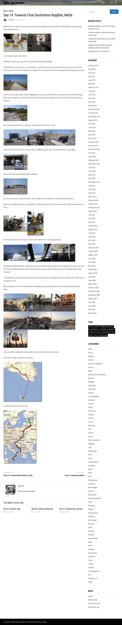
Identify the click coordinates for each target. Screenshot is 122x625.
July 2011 (91, 215)
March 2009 (92, 269)
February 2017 (93, 87)
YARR (90, 582)
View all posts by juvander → (27, 491)
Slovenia (91, 535)
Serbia (90, 527)
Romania (91, 516)
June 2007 (92, 306)
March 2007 (92, 313)
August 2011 (92, 211)
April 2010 (91, 244)
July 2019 (91, 73)
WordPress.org (93, 607)
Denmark (91, 400)
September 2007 (94, 295)
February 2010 (93, 247)
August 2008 (92, 273)
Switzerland (92, 553)
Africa (90, 353)
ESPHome (92, 332)
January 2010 (93, 251)
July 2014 (91, 153)
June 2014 (92, 156)
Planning (91, 505)
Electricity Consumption (107, 329)
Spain (90, 542)
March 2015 (92, 138)
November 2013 (94, 164)
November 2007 (94, 291)
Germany (91, 425)
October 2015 (93, 113)
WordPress (36, 622)
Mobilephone (93, 480)
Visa (89, 575)
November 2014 (94, 149)
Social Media (92, 538)
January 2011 (93, 226)
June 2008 (92, 280)
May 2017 (91, 84)
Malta (5, 11)
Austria (90, 367)
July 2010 (91, 233)
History (91, 433)
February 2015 (93, 142)
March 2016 (92, 105)
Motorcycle (92, 495)
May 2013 (91, 175)
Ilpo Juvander (14, 2)
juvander (11, 20)
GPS (89, 429)
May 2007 (91, 309)
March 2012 (92, 196)
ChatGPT (96, 327)
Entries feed (92, 600)
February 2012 (93, 200)
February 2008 (93, 287)
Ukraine (91, 567)
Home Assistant (106, 332)
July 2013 (91, 167)
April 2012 (91, 193)
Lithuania (91, 465)
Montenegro (92, 487)
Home (98, 332)
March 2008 (92, 284)
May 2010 (91, 240)
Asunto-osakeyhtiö (95, 363)
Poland (90, 509)
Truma (95, 335)
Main (103, 3)
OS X (90, 502)
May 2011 (91, 222)
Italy (89, 447)
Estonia (91, 414)
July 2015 (91, 124)
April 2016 (91, 102)
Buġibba (54, 278)
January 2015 (93, 145)
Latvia (90, 458)
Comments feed (94, 603)
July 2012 (91, 186)
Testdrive (91, 556)
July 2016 (91, 91)
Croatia (91, 393)
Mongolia (91, 484)
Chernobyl (91, 385)
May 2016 (91, 98)
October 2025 (93, 65)
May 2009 (91, 266)
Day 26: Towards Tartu (12, 509)
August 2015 (92, 120)
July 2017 (91, 76)
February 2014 (93, 160)
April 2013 (91, 178)
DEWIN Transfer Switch (107, 327)
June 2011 (92, 218)
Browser (91, 378)
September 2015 (94, 116)
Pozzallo (25, 125)
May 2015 (91, 131)
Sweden (91, 549)
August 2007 (92, 298)
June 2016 (92, 94)
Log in (90, 596)
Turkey (90, 564)
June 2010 (92, 236)
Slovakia (91, 531)
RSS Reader (92, 520)
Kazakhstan (92, 451)
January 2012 (93, 204)
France (90, 422)
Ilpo (111, 3)
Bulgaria (91, 382)
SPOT (90, 546)
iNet (113, 332)
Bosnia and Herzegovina (97, 374)
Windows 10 (92, 578)
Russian (91, 524)
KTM (90, 454)
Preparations (93, 513)
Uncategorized (93, 571)
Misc (90, 476)
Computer (92, 389)
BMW (90, 371)
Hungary (91, 444)
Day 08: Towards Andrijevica (42, 509)
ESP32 (90, 407)
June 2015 (92, 127)
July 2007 (91, 302)
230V (90, 327)
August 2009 (92, 255)
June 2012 (92, 189)
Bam (45, 622)
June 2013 (92, 171)
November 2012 (94, 182)
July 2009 (91, 258)
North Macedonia (94, 498)
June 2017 (92, 80)
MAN (90, 335)
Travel (11, 11)
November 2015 (94, 109)
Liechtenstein (93, 462)
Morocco (91, 491)
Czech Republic (93, 396)
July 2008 (91, 277)
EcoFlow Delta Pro (94, 329)
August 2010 (92, 229)
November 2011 (94, 207)
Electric (91, 403)
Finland (91, 418)
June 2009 (92, 262)
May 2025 (91, 69)
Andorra (91, 360)
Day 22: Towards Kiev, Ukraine (70, 509)
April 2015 (91, 135)
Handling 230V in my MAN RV (98, 51)
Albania (91, 356)
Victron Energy (103, 335)
